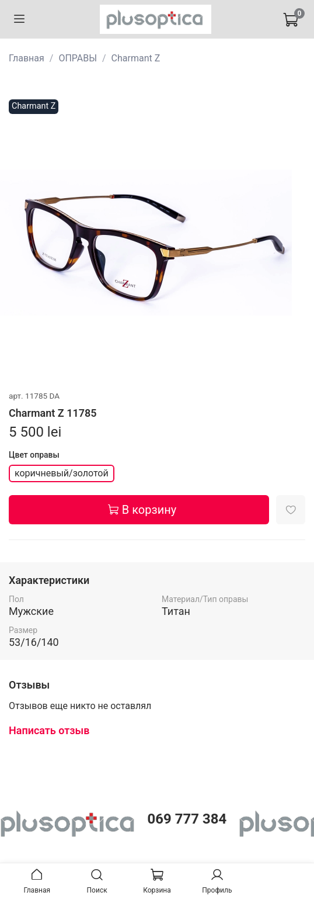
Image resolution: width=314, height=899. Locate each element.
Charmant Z (136, 58)
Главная (26, 58)
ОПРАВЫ (77, 58)
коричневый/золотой (62, 473)
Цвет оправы (34, 454)
